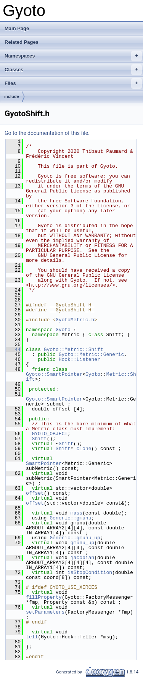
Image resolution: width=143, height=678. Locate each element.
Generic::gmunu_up (75, 537)
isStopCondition (89, 572)
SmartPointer (44, 463)
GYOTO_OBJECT (49, 433)
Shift (39, 438)
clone (83, 448)
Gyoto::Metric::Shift (73, 349)
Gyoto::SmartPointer (54, 374)
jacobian (82, 557)
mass (76, 513)
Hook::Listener (79, 359)
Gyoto (63, 329)
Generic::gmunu (70, 518)
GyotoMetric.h (75, 319)
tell (32, 636)
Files (73, 83)
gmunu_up (82, 542)
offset (35, 493)
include (11, 96)
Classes (73, 69)
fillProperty (44, 597)
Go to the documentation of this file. (47, 133)
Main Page (17, 28)
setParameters (45, 612)
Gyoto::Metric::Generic (91, 354)
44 (13, 349)
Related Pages (22, 42)
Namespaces (73, 56)
